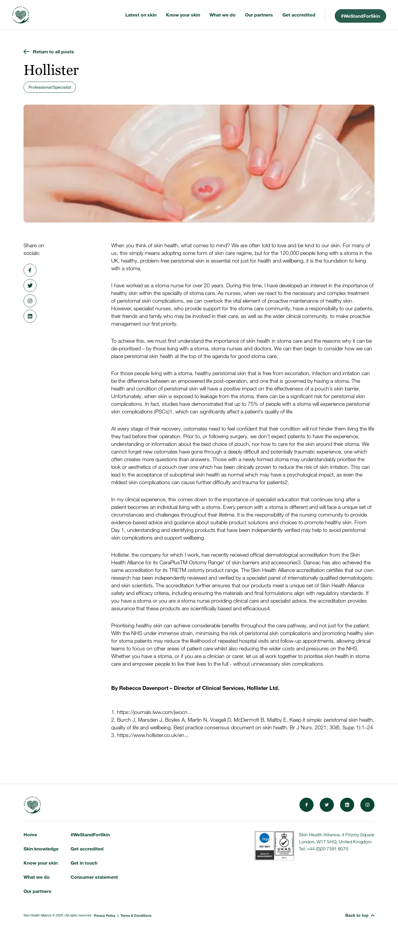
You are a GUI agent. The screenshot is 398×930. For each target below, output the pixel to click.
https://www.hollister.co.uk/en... (153, 735)
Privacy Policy (104, 915)
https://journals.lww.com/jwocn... (154, 712)
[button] (359, 915)
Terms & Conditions (136, 915)
